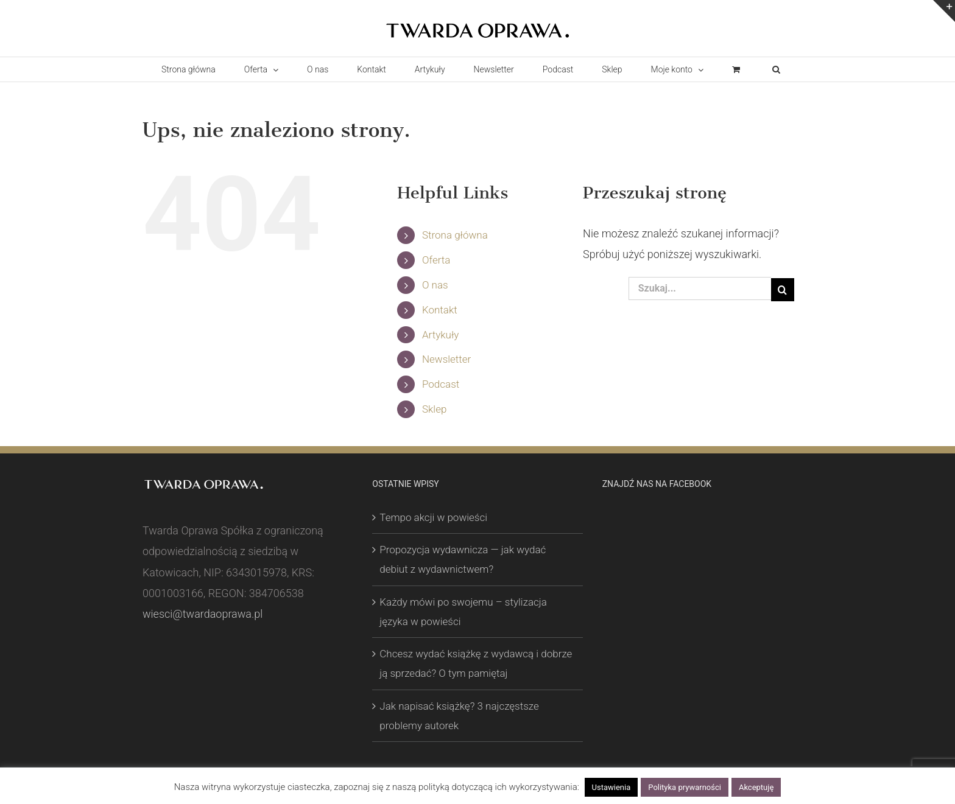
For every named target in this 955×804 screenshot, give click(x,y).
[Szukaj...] (700, 288)
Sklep (434, 409)
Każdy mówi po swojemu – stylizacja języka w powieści (462, 611)
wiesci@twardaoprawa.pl (203, 613)
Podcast (440, 384)
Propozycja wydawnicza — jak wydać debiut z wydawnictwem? (462, 559)
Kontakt (439, 310)
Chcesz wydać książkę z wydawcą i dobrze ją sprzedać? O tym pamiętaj (475, 663)
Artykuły (440, 335)
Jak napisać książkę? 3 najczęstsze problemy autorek (458, 716)
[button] (776, 69)
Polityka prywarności (684, 787)
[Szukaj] (782, 289)
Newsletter (446, 359)
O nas (435, 285)
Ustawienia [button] (611, 787)
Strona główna (455, 235)
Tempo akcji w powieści (433, 517)
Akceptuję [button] (756, 787)
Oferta (436, 260)
